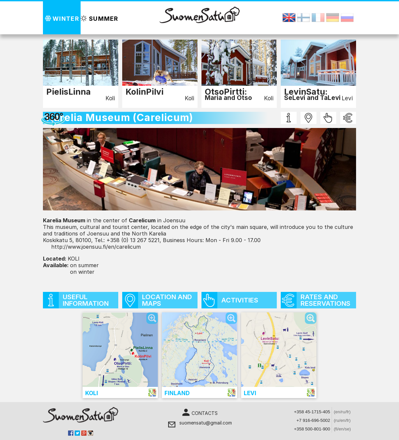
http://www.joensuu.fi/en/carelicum (96, 246)
